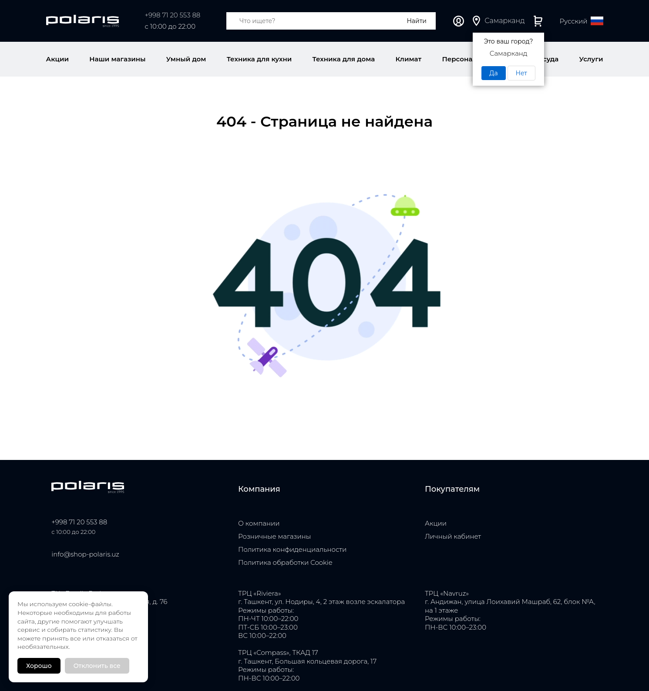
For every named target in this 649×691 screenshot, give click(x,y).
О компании (258, 523)
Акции (436, 523)
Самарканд (504, 21)
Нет (521, 73)
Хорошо (39, 666)
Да (493, 73)
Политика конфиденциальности (292, 549)
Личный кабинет (458, 21)
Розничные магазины (274, 536)
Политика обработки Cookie (285, 562)
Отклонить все (97, 666)
